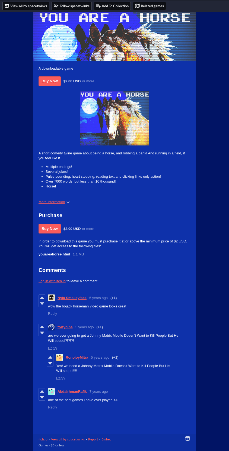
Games (43, 445)
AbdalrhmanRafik (72, 392)
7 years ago (99, 392)
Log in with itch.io (52, 281)
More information (54, 202)
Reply (52, 314)
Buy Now (50, 81)
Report (93, 439)
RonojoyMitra (77, 357)
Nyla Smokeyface (72, 298)
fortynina (65, 327)
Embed (106, 439)
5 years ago (98, 298)
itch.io (43, 439)
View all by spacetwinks (68, 439)
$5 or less (57, 445)
